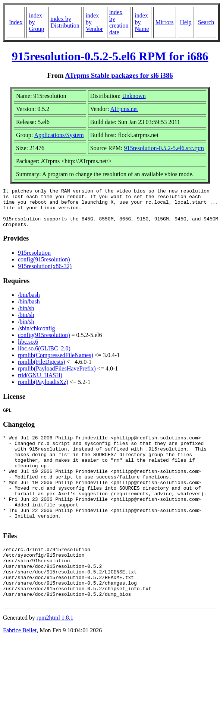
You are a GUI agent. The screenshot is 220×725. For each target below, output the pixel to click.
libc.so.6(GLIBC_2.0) (44, 356)
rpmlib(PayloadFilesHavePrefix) (57, 376)
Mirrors (164, 22)
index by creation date (119, 22)
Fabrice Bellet (20, 668)
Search (206, 22)
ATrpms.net (124, 109)
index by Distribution (64, 22)
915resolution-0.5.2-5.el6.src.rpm (164, 148)
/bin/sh (26, 316)
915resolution (34, 260)
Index (15, 22)
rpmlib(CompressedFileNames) (55, 363)
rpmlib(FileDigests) (41, 369)
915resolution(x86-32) (45, 274)
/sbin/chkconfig (36, 336)
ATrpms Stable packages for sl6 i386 (119, 75)
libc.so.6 (28, 349)
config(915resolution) (44, 267)
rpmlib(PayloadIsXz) (43, 390)
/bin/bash (29, 302)
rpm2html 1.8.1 (55, 655)
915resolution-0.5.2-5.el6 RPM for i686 (110, 56)
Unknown (134, 96)
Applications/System (59, 135)
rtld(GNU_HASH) (40, 383)
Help (186, 22)
